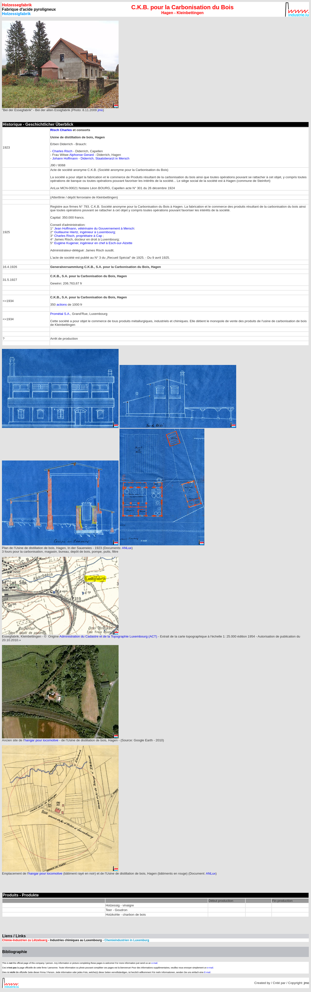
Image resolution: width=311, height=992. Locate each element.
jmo (100, 110)
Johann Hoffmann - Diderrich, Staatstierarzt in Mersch (91, 158)
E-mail (207, 972)
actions (62, 304)
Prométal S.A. (60, 314)
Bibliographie (14, 952)
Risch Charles (61, 130)
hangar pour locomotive (41, 740)
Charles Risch (62, 151)
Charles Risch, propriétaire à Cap (78, 236)
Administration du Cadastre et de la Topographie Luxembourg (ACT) (108, 636)
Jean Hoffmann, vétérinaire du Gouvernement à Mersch (94, 228)
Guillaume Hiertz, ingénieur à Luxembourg (84, 232)
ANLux (127, 548)
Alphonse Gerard (81, 155)
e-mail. (154, 963)
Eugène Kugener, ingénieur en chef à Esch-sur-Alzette (93, 243)
